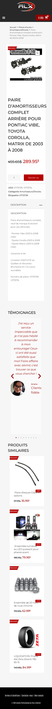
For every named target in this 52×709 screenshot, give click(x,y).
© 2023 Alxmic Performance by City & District (26, 703)
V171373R (23, 195)
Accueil (13, 27)
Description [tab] (18, 204)
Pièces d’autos (25, 27)
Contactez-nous (27, 695)
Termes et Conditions (12, 695)
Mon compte (39, 695)
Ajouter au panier (33, 178)
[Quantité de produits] (14, 177)
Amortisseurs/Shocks (19, 30)
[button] (3, 17)
